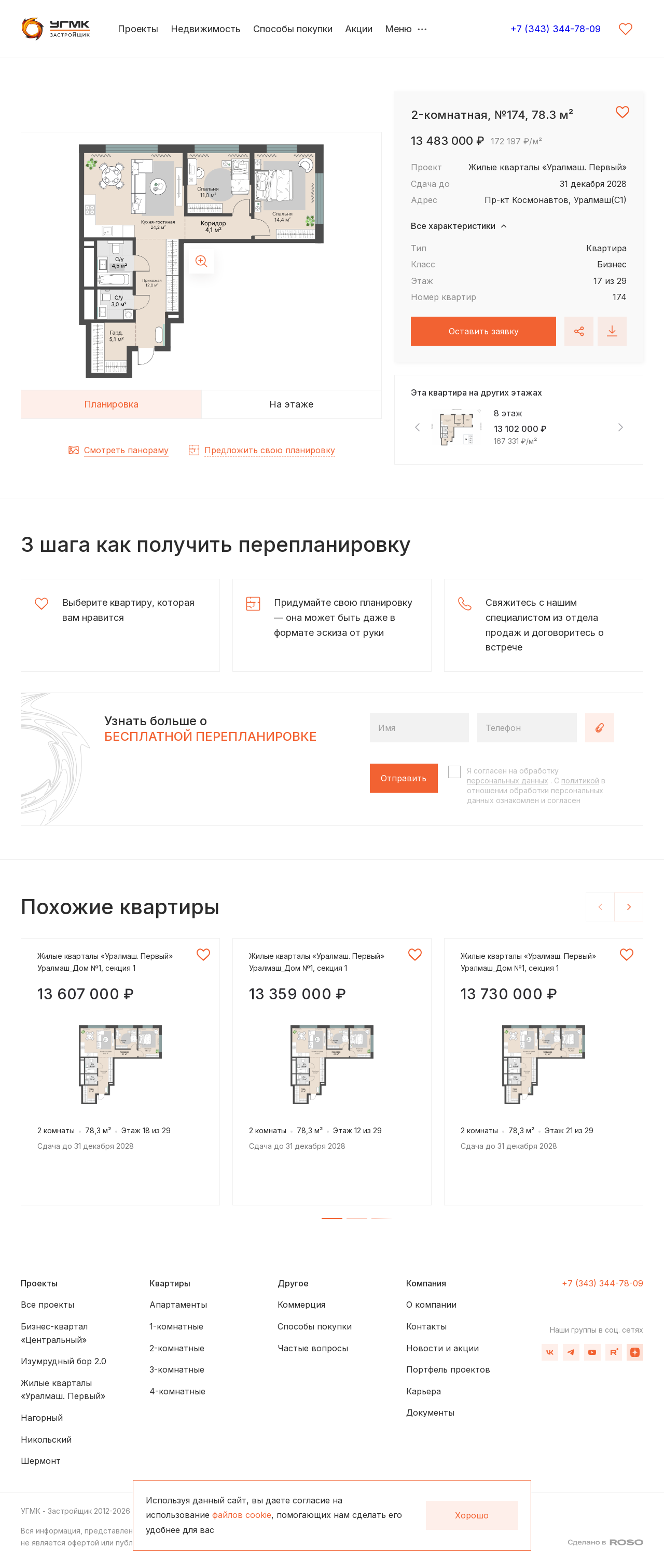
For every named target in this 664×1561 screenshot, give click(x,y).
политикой (580, 780)
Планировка (111, 404)
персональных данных (507, 780)
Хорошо (472, 1515)
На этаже (291, 404)
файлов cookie (241, 1515)
